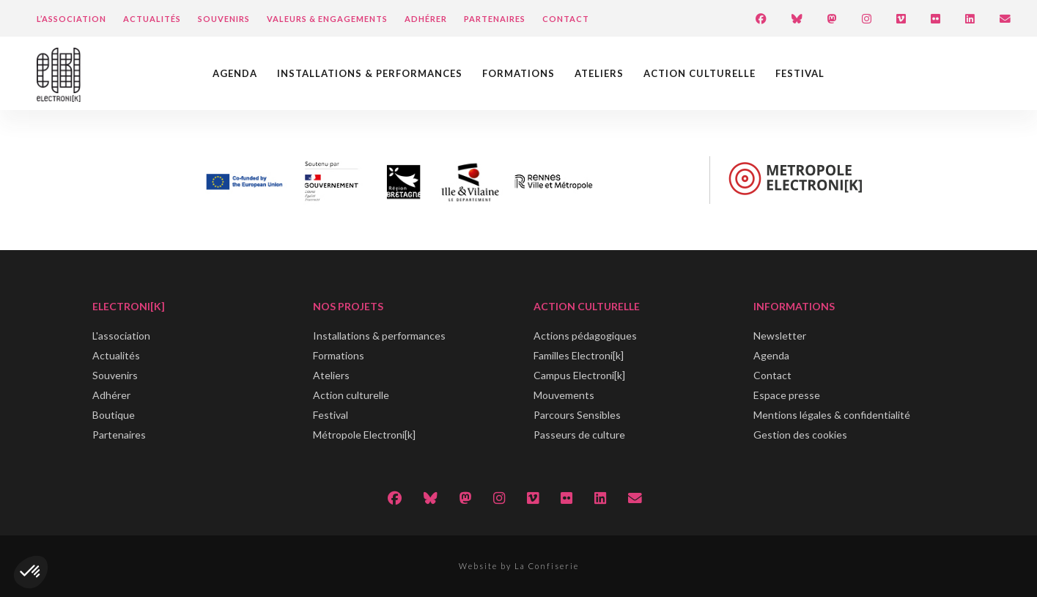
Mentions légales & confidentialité (831, 415)
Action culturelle (699, 73)
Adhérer (426, 18)
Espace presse (786, 395)
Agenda (235, 73)
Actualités (152, 18)
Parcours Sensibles (577, 415)
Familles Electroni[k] (579, 355)
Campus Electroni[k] (579, 375)
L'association (121, 335)
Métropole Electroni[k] (364, 434)
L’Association (71, 18)
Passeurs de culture (579, 434)
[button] (30, 572)
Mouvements (564, 395)
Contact (565, 18)
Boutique (113, 415)
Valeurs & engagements (327, 18)
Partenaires (494, 18)
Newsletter (779, 335)
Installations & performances (369, 73)
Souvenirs (224, 18)
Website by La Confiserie (519, 566)
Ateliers (599, 73)
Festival (799, 73)
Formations (518, 73)
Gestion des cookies (800, 434)
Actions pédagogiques (585, 335)
